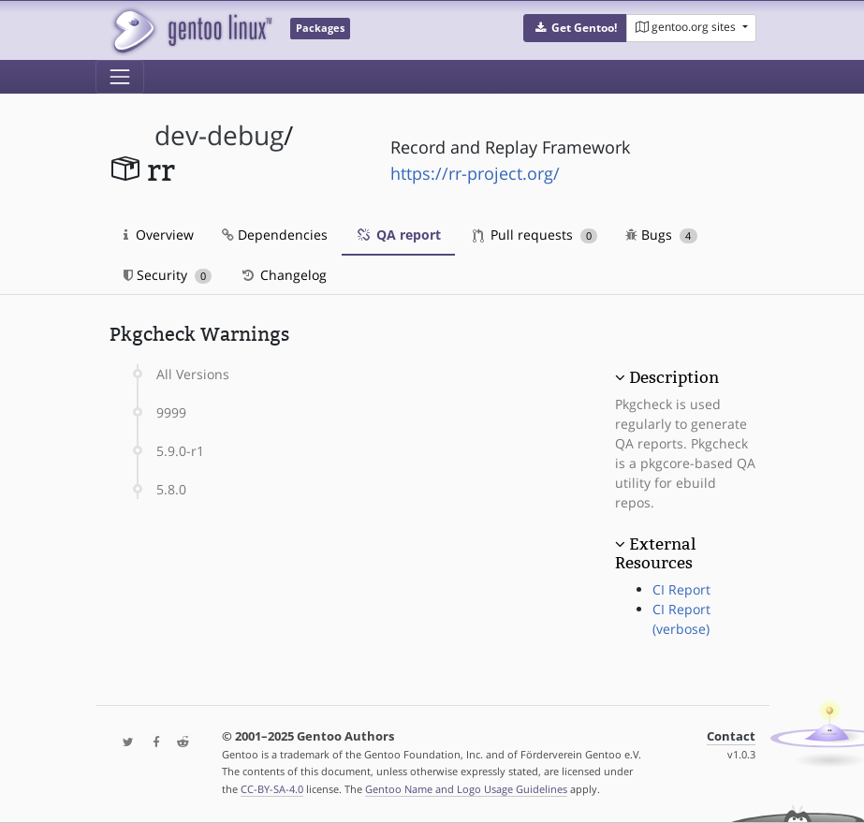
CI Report (681, 589)
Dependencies (275, 234)
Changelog (283, 275)
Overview (159, 234)
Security (168, 275)
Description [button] (674, 377)
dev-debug (219, 135)
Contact (731, 736)
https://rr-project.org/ (475, 173)
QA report (398, 234)
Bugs (661, 234)
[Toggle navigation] (119, 77)
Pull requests (535, 234)
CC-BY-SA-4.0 (272, 789)
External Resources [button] (655, 553)
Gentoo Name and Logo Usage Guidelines (466, 789)
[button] (575, 28)
